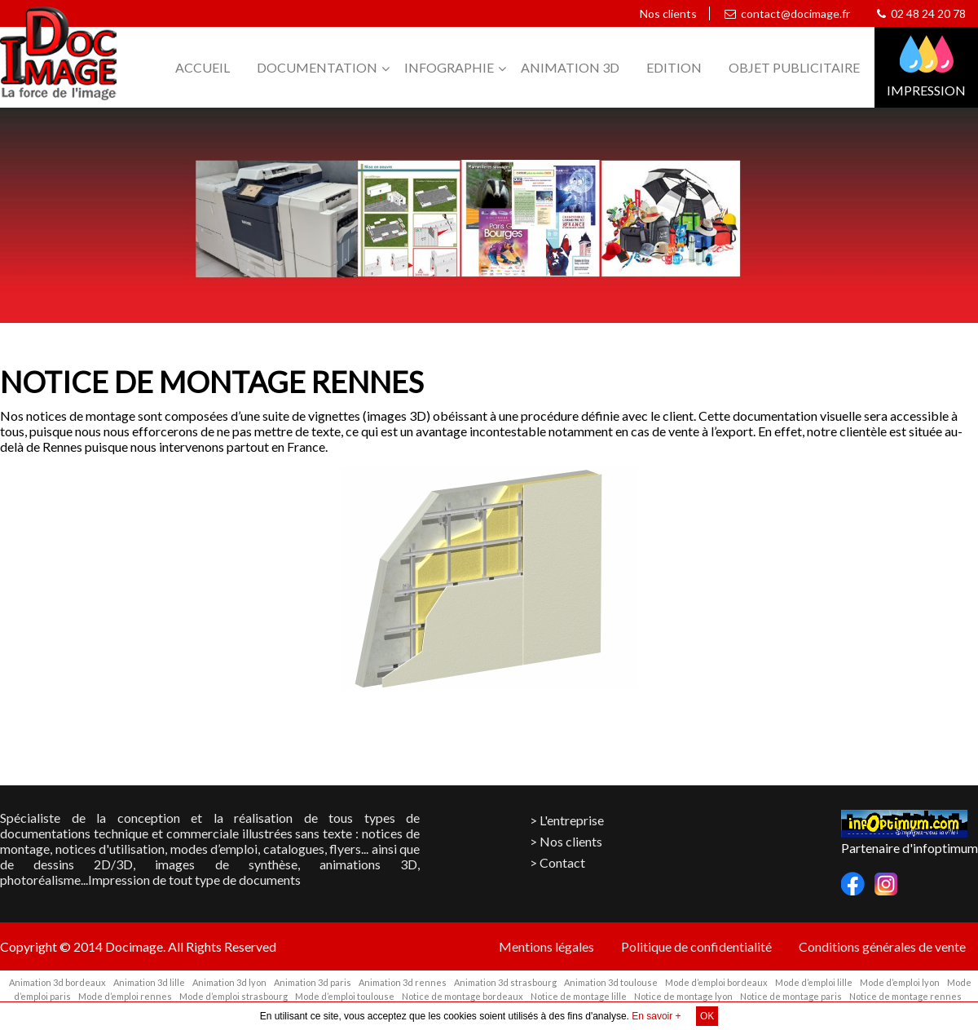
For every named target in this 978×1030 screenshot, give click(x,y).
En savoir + (656, 1016)
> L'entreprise (567, 820)
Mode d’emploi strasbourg (233, 996)
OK (707, 1016)
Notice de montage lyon (683, 996)
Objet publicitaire (794, 67)
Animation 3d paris (312, 982)
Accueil (202, 67)
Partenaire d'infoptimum (909, 847)
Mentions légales (546, 946)
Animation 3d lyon (229, 982)
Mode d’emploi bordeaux (716, 982)
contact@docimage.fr (787, 13)
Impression (926, 90)
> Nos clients (566, 841)
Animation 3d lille (149, 982)
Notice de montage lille (579, 996)
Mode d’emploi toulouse (344, 996)
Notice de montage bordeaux (462, 996)
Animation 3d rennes (403, 982)
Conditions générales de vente (882, 946)
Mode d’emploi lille (813, 982)
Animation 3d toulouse (611, 982)
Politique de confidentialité (696, 946)
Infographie (449, 67)
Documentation (317, 67)
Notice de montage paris (791, 996)
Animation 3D (570, 67)
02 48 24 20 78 (921, 13)
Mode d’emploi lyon (900, 982)
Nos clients (666, 13)
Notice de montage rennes (905, 996)
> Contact (557, 862)
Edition (674, 67)
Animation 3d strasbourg (505, 982)
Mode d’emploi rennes (125, 996)
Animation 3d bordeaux (57, 982)
